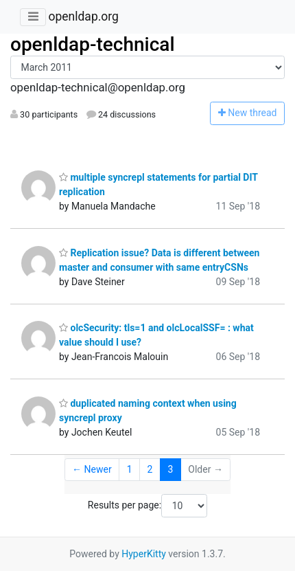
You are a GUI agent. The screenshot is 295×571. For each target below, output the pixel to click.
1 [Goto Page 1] (129, 469)
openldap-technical (92, 44)
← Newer (92, 469)
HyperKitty (143, 553)
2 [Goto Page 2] (150, 469)
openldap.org (83, 16)
